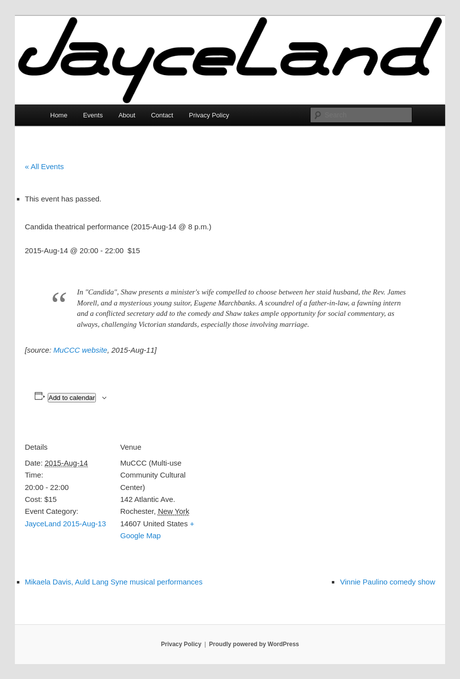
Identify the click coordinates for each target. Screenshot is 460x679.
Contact (162, 115)
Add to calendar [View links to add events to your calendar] (72, 397)
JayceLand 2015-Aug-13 (65, 523)
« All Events (44, 166)
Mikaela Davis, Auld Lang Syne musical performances (114, 582)
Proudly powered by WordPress (254, 644)
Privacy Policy (209, 115)
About (126, 115)
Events (93, 115)
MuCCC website (80, 350)
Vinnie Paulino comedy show (387, 582)
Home (59, 115)
